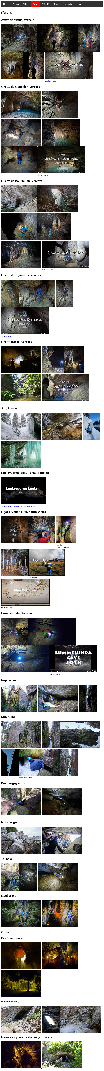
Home (5, 4)
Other (81, 4)
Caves (35, 4)
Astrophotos (69, 4)
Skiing (26, 4)
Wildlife (46, 4)
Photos (16, 4)
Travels (57, 4)
